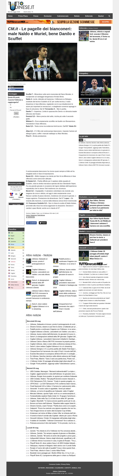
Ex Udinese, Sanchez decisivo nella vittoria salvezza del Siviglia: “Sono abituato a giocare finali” (64, 356)
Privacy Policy (65, 464)
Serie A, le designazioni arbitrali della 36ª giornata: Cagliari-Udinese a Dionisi (58, 336)
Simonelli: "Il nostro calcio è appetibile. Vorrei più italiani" (50, 389)
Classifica (12, 229)
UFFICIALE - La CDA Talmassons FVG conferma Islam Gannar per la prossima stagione (62, 384)
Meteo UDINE (16, 204)
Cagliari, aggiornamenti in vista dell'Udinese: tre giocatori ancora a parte (56, 374)
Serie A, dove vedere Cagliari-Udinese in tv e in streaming (40, 306)
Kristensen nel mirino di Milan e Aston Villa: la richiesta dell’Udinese (54, 413)
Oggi (81, 140)
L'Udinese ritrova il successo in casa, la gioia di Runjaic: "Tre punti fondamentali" (59, 441)
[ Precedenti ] (16, 199)
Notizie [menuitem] (76, 16)
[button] (16, 113)
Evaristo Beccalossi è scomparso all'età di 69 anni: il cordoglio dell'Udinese (57, 354)
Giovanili (82, 248)
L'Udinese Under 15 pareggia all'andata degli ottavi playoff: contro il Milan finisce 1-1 (60, 361)
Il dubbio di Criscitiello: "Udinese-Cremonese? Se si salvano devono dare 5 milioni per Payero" (64, 420)
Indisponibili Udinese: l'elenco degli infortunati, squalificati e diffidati (54, 438)
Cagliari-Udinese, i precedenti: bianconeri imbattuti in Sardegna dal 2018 (56, 339)
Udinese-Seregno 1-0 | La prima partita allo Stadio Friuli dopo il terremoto (56, 349)
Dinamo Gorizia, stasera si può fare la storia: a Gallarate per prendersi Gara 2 (58, 327)
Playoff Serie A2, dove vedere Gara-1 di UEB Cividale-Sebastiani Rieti (55, 443)
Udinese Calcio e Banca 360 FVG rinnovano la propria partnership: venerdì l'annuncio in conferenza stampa (38, 296)
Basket (82, 231)
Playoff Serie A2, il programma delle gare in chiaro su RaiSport (52, 455)
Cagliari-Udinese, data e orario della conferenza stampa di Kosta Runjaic (68, 293)
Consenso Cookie (54, 464)
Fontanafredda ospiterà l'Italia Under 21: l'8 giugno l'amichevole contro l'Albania (59, 396)
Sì (10, 105)
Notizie (33, 213)
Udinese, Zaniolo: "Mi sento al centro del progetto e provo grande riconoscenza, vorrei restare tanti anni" (68, 436)
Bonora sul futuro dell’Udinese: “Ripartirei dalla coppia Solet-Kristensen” (56, 403)
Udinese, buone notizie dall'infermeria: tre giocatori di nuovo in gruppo (55, 334)
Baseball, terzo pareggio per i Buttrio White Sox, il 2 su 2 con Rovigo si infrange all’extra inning (64, 453)
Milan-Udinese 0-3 (87, 95)
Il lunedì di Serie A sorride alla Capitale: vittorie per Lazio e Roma (53, 416)
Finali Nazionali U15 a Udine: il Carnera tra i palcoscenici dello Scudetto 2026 (58, 386)
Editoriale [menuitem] (89, 16)
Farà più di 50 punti (15, 110)
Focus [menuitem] (36, 16)
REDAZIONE (50, 468)
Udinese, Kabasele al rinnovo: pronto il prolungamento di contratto (54, 324)
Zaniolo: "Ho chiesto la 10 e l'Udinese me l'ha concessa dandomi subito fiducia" (59, 431)
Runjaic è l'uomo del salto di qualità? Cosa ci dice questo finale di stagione (57, 448)
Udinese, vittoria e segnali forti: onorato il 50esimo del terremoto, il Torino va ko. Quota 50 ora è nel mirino (100, 36)
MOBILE (74, 468)
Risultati (16, 117)
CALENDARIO (59, 468)
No (11, 107)
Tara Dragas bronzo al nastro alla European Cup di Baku (50, 411)
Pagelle (82, 215)
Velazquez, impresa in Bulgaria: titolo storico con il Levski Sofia (53, 445)
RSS (79, 468)
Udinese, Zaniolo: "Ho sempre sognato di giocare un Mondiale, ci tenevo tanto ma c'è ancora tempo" (66, 433)
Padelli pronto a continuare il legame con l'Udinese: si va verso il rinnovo (56, 329)
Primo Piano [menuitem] (23, 16)
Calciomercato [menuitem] (62, 16)
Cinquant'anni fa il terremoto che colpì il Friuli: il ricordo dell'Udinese (54, 351)
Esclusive (83, 197)
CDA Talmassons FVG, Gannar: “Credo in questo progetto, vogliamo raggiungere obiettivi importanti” (66, 381)
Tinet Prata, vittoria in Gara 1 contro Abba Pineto (47, 450)
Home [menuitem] (10, 16)
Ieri (85, 140)
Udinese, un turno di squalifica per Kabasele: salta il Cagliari (52, 391)
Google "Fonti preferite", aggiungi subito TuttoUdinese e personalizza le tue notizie (60, 364)
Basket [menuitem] (101, 16)
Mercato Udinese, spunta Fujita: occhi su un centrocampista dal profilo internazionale (61, 393)
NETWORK (41, 468)
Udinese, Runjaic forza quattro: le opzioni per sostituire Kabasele (53, 376)
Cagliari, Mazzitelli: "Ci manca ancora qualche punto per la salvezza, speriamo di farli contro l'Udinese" (67, 401)
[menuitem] (109, 16)
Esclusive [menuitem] (47, 16)
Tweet (43, 223)
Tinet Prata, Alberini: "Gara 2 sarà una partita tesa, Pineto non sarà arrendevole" (59, 359)
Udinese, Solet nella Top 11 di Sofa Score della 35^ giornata (52, 398)
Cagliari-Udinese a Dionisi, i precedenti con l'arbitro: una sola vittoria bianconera (59, 332)
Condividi (31, 223)
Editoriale (83, 28)
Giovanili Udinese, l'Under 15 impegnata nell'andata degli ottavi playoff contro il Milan (61, 418)
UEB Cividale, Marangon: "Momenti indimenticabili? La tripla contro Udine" (57, 371)
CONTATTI (68, 468)
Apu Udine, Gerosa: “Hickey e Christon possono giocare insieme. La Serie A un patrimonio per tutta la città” (100, 205)
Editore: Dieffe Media (59, 471)
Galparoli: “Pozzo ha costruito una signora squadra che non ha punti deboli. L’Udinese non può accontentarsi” (70, 408)
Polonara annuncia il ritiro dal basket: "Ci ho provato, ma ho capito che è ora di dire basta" (62, 423)
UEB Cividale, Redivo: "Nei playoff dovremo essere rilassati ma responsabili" (58, 379)
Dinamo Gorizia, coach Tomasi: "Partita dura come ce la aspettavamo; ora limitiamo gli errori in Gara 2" (67, 406)
